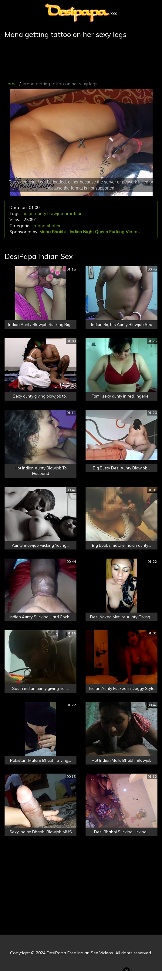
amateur (73, 213)
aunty (40, 213)
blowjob (55, 213)
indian (28, 213)
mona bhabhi (47, 225)
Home (11, 83)
